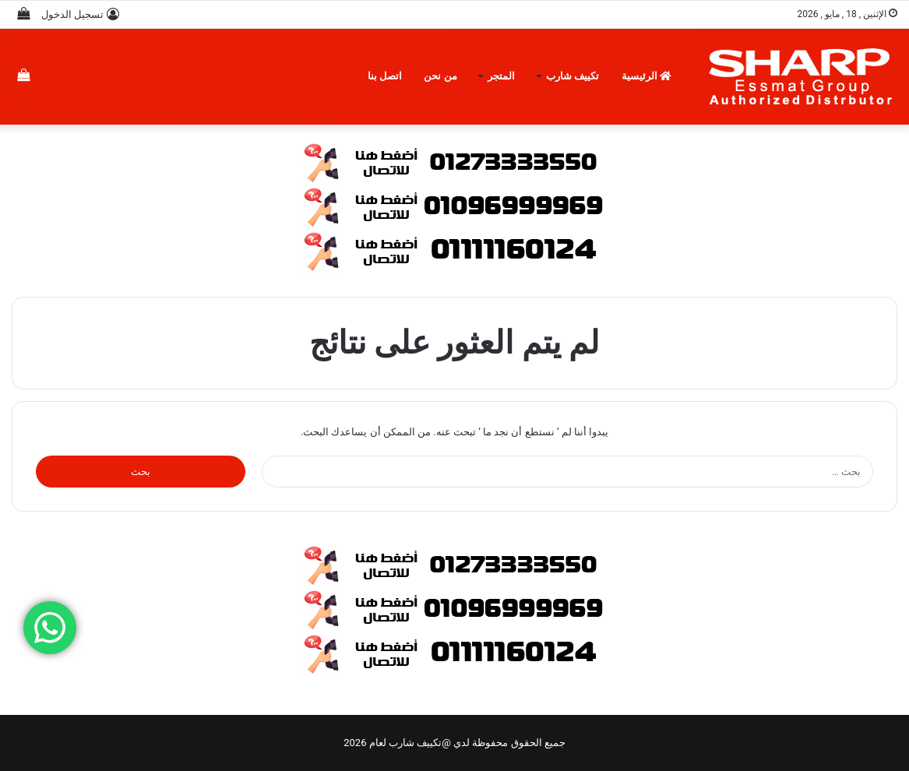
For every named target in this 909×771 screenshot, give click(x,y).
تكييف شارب (572, 76)
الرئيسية (646, 76)
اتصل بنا (385, 76)
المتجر (501, 76)
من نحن (440, 76)
